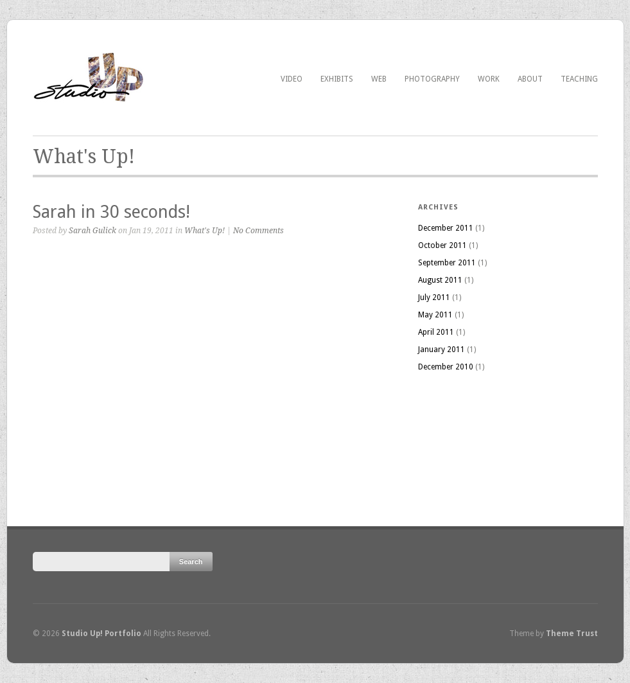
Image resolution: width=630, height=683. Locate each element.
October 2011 (442, 245)
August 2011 (440, 280)
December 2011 (445, 228)
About (530, 79)
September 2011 (447, 262)
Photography (432, 79)
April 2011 (436, 332)
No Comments (258, 230)
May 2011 (435, 314)
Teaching (579, 79)
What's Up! (204, 230)
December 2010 (445, 366)
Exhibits (336, 79)
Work (489, 79)
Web (379, 79)
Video (291, 79)
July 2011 (434, 297)
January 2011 (441, 349)
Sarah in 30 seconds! (111, 212)
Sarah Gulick (92, 230)
